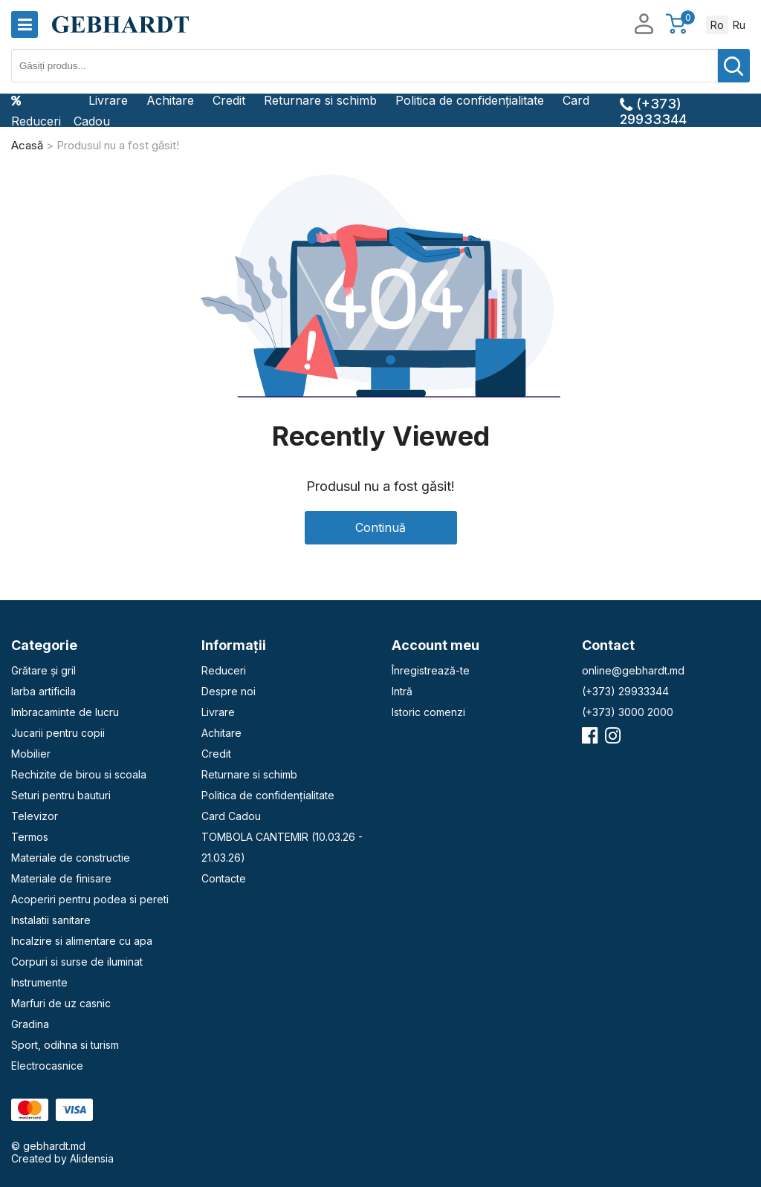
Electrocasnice (47, 1065)
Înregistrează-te (431, 670)
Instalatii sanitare (51, 920)
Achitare (170, 100)
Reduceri (36, 111)
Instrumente (39, 982)
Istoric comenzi (428, 712)
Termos (29, 836)
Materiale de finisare (61, 878)
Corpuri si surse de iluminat (77, 961)
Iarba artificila (43, 691)
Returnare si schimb (320, 100)
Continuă (380, 527)
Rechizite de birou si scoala (78, 774)
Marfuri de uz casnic (61, 1003)
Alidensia (92, 1158)
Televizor (34, 816)
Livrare (108, 100)
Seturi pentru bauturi (61, 795)
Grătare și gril (43, 670)
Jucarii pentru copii (58, 732)
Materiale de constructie (70, 857)
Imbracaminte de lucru (65, 712)
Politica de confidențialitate (469, 100)
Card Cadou (231, 816)
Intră (402, 691)
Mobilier (31, 753)
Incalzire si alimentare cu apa (81, 940)
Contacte (223, 878)
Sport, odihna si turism (65, 1044)
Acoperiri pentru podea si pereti (90, 899)
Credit (229, 100)
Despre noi (228, 691)
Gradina (30, 1024)
